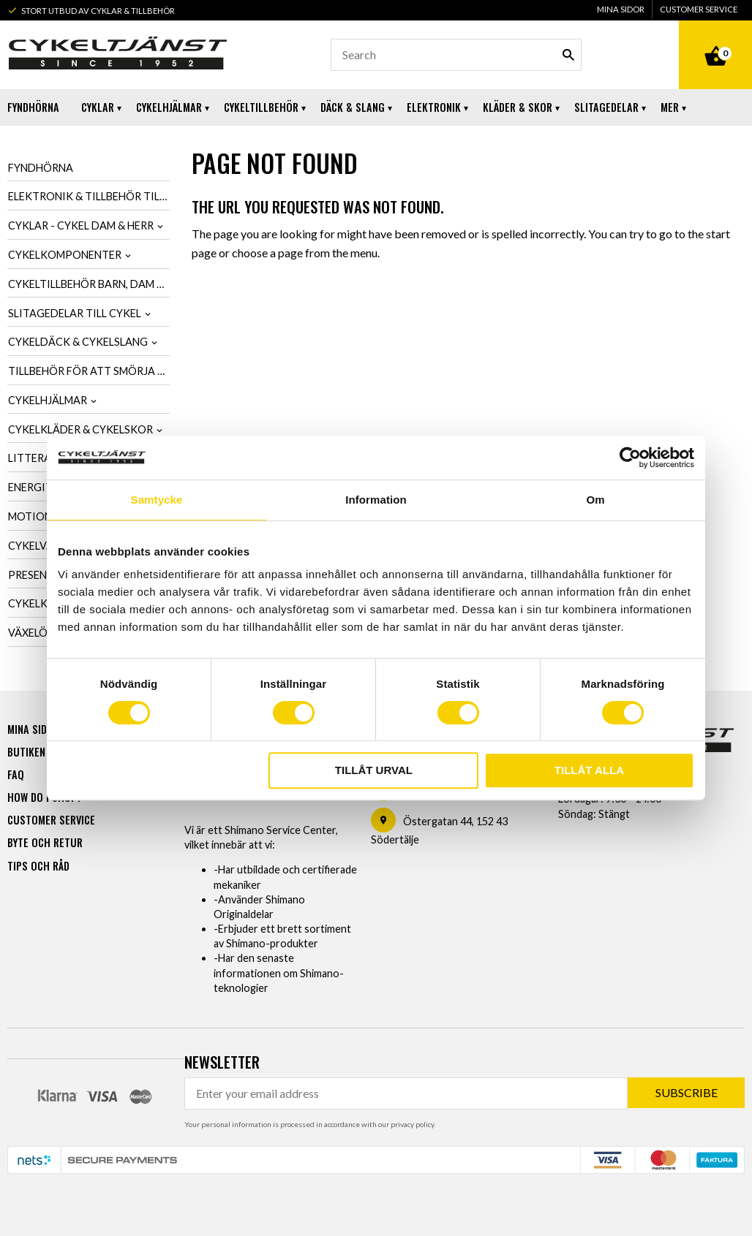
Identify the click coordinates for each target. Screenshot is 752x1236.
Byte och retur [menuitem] (45, 842)
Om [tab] (595, 499)
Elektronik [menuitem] (434, 107)
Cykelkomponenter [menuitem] (64, 255)
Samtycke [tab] (157, 499)
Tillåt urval (374, 770)
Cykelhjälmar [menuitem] (169, 107)
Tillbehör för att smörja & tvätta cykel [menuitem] (89, 371)
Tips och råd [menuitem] (38, 865)
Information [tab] (376, 499)
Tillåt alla (589, 770)
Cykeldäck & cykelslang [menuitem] (78, 341)
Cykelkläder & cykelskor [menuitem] (80, 429)
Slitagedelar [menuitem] (606, 107)
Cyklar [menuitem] (97, 107)
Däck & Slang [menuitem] (352, 107)
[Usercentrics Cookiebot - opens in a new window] (630, 458)
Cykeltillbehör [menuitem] (261, 107)
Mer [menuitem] (670, 107)
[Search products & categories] (456, 55)
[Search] (568, 55)
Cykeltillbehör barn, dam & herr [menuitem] (89, 284)
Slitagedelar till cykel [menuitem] (74, 313)
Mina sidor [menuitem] (620, 9)
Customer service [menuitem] (698, 9)
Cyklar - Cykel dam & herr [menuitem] (81, 225)
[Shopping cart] (715, 39)
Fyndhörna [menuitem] (33, 107)
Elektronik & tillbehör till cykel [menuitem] (89, 196)
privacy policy (412, 1124)
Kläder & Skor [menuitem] (517, 107)
